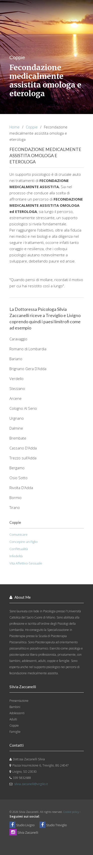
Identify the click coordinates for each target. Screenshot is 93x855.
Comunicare (18, 534)
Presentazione (19, 701)
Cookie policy (71, 812)
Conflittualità (18, 549)
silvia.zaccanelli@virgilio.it (31, 784)
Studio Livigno (21, 825)
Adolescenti (17, 713)
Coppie (32, 126)
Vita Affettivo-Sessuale (25, 563)
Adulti (13, 719)
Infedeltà (16, 556)
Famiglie (15, 732)
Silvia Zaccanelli (23, 832)
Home (14, 126)
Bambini (14, 707)
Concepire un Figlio (23, 541)
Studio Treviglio (53, 825)
